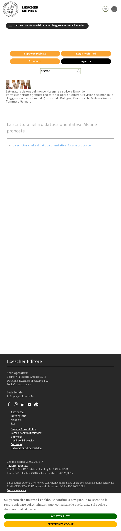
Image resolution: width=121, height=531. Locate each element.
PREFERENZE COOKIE (61, 524)
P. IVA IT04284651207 (17, 451)
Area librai (16, 405)
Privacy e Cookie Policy (23, 414)
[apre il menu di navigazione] (114, 9)
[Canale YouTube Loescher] (31, 391)
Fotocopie (16, 430)
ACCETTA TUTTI (60, 516)
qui (29, 504)
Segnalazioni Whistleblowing (26, 418)
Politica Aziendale (16, 476)
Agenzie (86, 47)
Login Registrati (86, 39)
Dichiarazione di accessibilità (26, 433)
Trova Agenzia (18, 401)
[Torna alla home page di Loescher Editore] (20, 9)
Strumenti (35, 47)
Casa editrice (18, 397)
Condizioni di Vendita (22, 426)
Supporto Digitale (35, 39)
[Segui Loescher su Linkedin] (24, 391)
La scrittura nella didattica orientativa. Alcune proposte (52, 131)
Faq (13, 409)
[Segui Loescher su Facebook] (10, 391)
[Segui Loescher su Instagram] (17, 391)
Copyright (16, 422)
